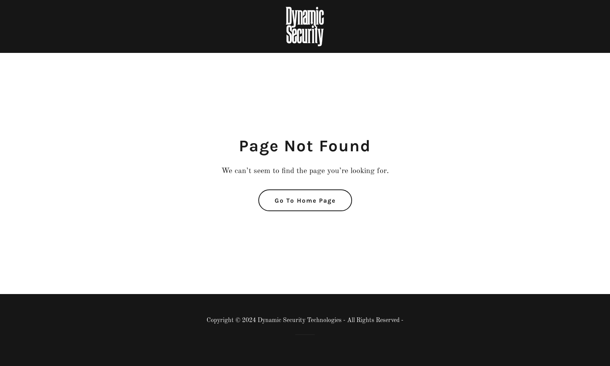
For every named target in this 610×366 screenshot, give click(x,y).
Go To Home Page (305, 200)
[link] (305, 26)
